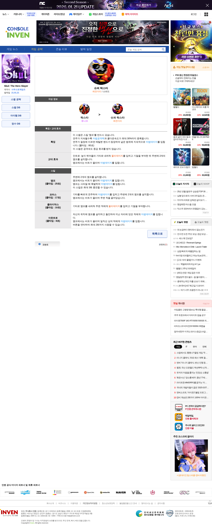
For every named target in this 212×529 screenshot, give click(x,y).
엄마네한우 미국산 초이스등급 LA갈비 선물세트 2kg (191, 331)
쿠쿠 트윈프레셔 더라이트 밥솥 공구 (190, 315)
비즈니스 (62, 503)
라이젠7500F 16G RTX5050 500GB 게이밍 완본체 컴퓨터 (191, 320)
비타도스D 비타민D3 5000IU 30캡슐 (189, 326)
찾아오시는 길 (147, 503)
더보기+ (206, 212)
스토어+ (205, 67)
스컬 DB (16, 107)
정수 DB (16, 123)
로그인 (193, 14)
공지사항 (161, 503)
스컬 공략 (16, 99)
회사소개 (50, 503)
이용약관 (74, 503)
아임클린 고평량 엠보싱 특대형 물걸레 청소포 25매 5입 (191, 309)
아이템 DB (15, 115)
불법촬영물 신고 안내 (128, 503)
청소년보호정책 (108, 503)
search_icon (163, 49)
